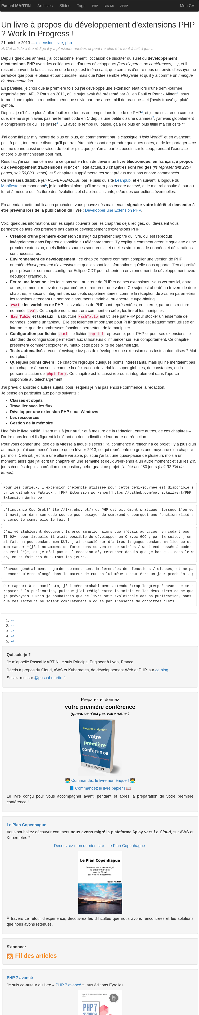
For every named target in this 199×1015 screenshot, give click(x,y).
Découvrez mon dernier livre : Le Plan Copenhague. (100, 846)
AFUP (124, 5)
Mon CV (187, 6)
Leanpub (123, 180)
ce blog (161, 670)
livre (59, 43)
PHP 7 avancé (20, 978)
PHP (95, 5)
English (109, 5)
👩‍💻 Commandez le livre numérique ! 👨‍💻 (100, 780)
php (68, 43)
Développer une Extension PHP (113, 210)
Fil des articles (36, 955)
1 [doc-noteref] (178, 93)
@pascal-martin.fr (50, 678)
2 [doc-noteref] (142, 111)
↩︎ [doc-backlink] (12, 621)
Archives (45, 6)
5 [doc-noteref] (46, 185)
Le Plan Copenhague (26, 825)
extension (44, 43)
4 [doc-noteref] (57, 123)
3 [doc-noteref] (153, 117)
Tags (81, 6)
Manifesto (9, 186)
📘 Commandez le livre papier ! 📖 (100, 788)
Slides (64, 6)
